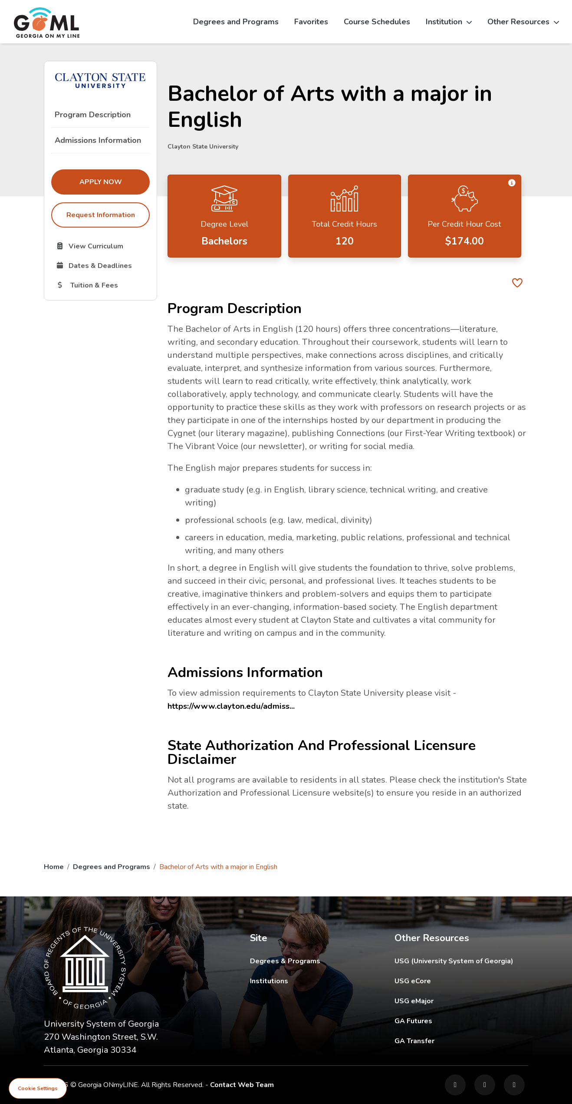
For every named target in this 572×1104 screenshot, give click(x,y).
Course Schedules (377, 22)
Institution (449, 22)
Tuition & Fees (102, 285)
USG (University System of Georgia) (460, 961)
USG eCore (461, 981)
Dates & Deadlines (102, 265)
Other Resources (523, 22)
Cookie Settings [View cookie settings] (38, 1088)
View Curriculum (102, 246)
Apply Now (114, 181)
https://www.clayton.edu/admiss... (235, 706)
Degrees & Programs (285, 961)
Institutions (269, 981)
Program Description (93, 114)
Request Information (100, 215)
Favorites (311, 22)
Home (54, 867)
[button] (511, 183)
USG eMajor (461, 1001)
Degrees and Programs (236, 22)
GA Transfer (461, 1041)
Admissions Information (98, 140)
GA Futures (461, 1021)
